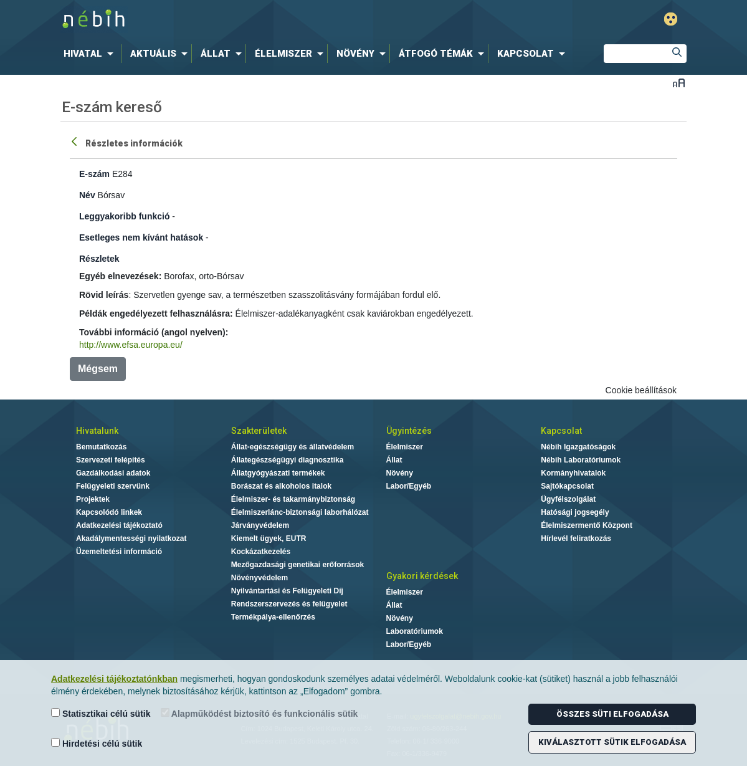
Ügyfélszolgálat (568, 499)
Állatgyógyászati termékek (278, 473)
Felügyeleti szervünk (113, 486)
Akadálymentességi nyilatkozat (131, 538)
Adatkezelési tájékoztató (119, 525)
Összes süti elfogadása (612, 714)
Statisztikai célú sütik (101, 713)
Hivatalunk (97, 431)
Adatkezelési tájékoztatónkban (114, 679)
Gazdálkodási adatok (113, 473)
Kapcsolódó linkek (109, 512)
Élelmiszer (404, 447)
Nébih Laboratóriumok (581, 460)
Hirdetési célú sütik (96, 743)
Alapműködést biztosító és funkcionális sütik (259, 713)
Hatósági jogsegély (575, 512)
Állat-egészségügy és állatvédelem (292, 447)
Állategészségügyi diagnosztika (287, 460)
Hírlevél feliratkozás (576, 538)
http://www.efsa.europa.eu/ (131, 345)
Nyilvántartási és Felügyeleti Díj (287, 590)
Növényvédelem (259, 577)
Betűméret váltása (679, 82)
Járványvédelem (260, 525)
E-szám (94, 174)
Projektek (93, 499)
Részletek (99, 259)
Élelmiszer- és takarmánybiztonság (293, 499)
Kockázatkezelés (260, 551)
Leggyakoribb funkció (124, 216)
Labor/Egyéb (409, 486)
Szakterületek (259, 431)
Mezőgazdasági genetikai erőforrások (297, 564)
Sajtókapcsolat (567, 486)
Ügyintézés (409, 431)
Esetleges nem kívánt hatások (141, 237)
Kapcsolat (561, 431)
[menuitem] (90, 53)
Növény (399, 473)
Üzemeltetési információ (119, 551)
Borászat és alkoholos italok (281, 486)
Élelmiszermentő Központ (586, 525)
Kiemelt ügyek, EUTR (269, 538)
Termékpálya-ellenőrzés (273, 617)
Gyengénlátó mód (670, 19)
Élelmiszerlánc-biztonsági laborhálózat (300, 512)
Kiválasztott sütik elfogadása (612, 742)
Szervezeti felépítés (110, 460)
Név (87, 195)
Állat (394, 460)
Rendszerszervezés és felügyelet (289, 604)
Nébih (240, 19)
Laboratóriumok (414, 631)
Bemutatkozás (101, 447)
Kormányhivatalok (573, 473)
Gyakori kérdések (422, 576)
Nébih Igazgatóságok (578, 447)
